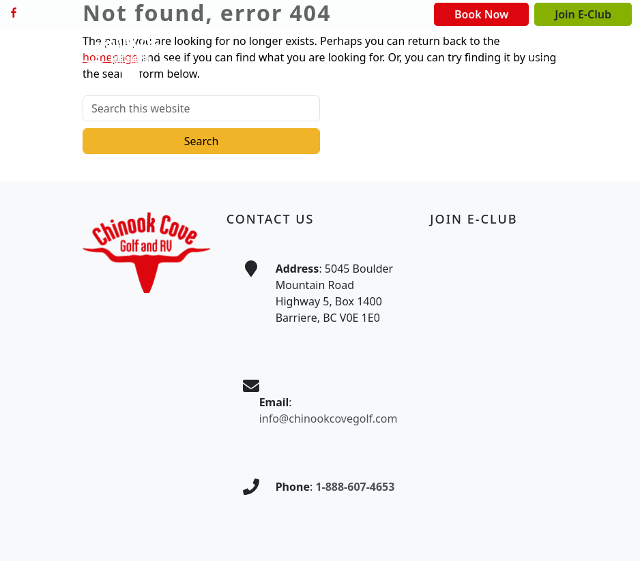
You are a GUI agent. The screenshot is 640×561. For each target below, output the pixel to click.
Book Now (481, 14)
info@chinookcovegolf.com (328, 418)
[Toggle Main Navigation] (538, 63)
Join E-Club (583, 14)
